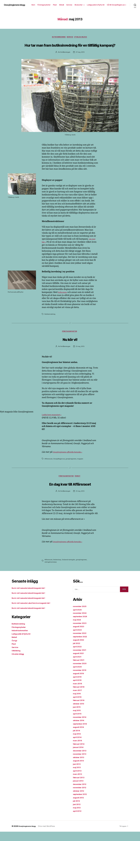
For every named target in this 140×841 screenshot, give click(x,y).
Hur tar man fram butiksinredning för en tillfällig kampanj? (70, 49)
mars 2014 (78, 750)
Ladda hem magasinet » (53, 423)
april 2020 (78, 676)
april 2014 (78, 746)
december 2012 (80, 793)
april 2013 (78, 780)
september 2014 (81, 733)
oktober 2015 (79, 713)
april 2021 (78, 666)
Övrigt (79, 485)
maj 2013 (77, 776)
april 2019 (78, 686)
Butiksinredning (58, 38)
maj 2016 (77, 703)
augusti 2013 (79, 770)
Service (91, 4)
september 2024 (81, 625)
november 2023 (80, 632)
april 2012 (78, 820)
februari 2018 (79, 696)
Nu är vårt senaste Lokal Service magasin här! (34, 612)
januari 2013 (79, 790)
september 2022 (81, 646)
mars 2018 (78, 693)
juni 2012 (77, 813)
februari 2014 (79, 753)
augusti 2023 (79, 636)
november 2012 (80, 797)
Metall (83, 4)
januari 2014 (79, 756)
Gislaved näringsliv (69, 569)
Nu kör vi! (70, 347)
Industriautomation (21, 640)
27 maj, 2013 (80, 60)
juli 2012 (77, 810)
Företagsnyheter (65, 4)
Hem (55, 4)
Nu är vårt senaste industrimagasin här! (31, 597)
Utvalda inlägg (82, 38)
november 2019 (80, 679)
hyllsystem (63, 300)
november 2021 (80, 659)
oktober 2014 (79, 729)
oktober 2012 (79, 800)
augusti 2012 (79, 807)
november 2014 (80, 726)
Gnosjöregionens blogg (13, 5)
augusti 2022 (79, 649)
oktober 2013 (79, 766)
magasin (81, 468)
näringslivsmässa (51, 571)
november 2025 (80, 615)
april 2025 (78, 619)
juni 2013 (77, 773)
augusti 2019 (79, 683)
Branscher (100, 4)
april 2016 (78, 706)
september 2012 (81, 803)
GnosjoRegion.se (60, 468)
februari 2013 (79, 786)
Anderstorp (58, 569)
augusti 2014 (79, 736)
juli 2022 (77, 652)
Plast (76, 4)
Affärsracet (49, 468)
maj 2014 (77, 743)
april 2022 (78, 656)
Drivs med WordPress (48, 835)
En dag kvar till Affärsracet (70, 492)
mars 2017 (78, 699)
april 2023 (78, 639)
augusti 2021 (79, 662)
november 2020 (80, 672)
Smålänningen (65, 60)
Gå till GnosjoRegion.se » (116, 7)
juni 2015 (77, 716)
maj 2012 (77, 817)
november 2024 (80, 622)
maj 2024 (77, 629)
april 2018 (78, 689)
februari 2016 (79, 709)
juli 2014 (77, 740)
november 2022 (80, 642)
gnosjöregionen (72, 468)
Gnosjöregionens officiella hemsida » (70, 461)
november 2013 (80, 763)
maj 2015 (77, 719)
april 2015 (78, 723)
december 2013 (80, 760)
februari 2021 (79, 669)
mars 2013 (78, 783)
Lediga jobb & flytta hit (117, 4)
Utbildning (17, 660)
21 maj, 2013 (80, 355)
